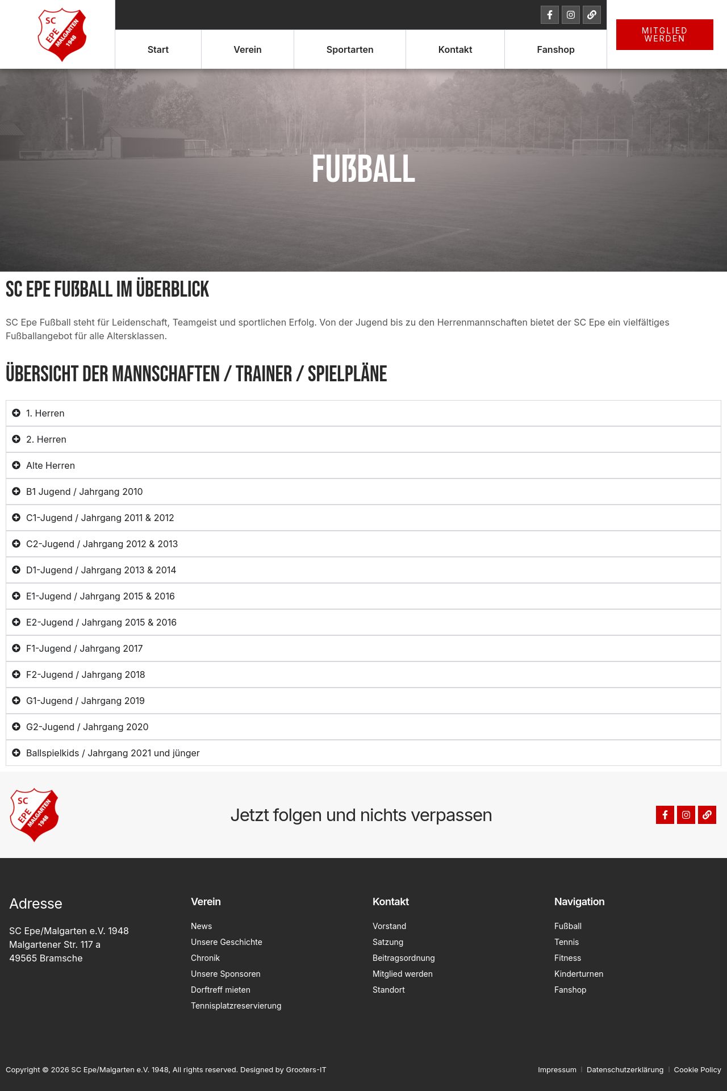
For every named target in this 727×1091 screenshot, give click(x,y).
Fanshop (556, 49)
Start (158, 49)
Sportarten (350, 49)
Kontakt (455, 49)
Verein (247, 49)
